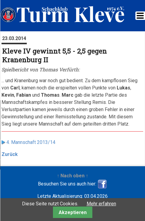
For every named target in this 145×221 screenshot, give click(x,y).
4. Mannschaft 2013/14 (30, 142)
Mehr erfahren (101, 204)
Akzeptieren (73, 212)
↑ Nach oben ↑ (72, 176)
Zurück (10, 154)
